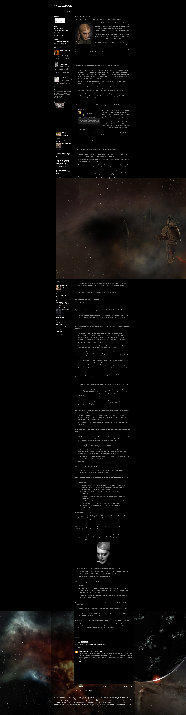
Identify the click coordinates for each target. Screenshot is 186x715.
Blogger (102, 712)
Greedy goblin (59, 294)
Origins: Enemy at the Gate (61, 30)
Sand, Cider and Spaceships (63, 308)
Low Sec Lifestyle (60, 284)
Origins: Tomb (57, 33)
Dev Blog (68, 11)
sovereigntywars (60, 317)
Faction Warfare (89, 644)
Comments (58, 21)
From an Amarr (58, 90)
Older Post (128, 687)
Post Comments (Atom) (88, 690)
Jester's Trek (59, 331)
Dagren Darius (82, 651)
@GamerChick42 (63, 6)
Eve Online (81, 644)
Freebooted (59, 152)
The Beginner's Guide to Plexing (62, 41)
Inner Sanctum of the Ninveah (61, 141)
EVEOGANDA (59, 131)
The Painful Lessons (66, 143)
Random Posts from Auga (62, 160)
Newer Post (79, 687)
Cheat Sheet (61, 11)
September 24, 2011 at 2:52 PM (94, 651)
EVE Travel (58, 177)
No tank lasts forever (61, 333)
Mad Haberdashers (61, 170)
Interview (96, 644)
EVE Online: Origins (59, 28)
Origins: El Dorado (59, 35)
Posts (57, 18)
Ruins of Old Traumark (61, 280)
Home (55, 11)
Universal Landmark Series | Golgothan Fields (65, 134)
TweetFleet (102, 644)
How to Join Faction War (60, 43)
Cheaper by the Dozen (65, 77)
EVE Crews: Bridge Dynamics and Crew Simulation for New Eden (63, 155)
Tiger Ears (58, 301)
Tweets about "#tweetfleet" (61, 125)
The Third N (59, 324)
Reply (80, 661)
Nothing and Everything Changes (64, 287)
